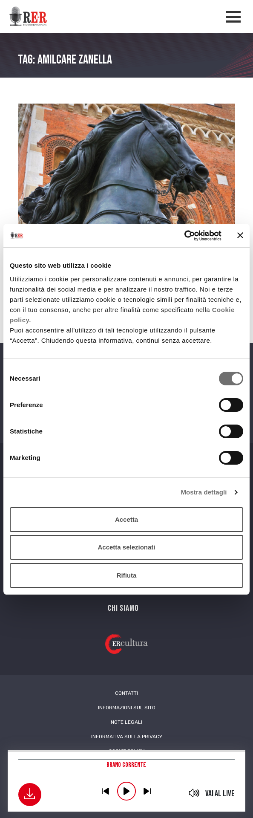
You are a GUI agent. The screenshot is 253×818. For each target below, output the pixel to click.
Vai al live (220, 794)
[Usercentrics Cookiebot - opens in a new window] (184, 235)
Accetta (126, 519)
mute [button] (194, 793)
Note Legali (126, 722)
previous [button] (106, 791)
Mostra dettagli (204, 492)
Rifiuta (127, 575)
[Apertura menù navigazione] (233, 16)
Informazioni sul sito (126, 708)
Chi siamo (123, 608)
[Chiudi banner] (240, 235)
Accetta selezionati (126, 547)
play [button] (126, 791)
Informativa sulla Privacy (126, 737)
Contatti (126, 693)
